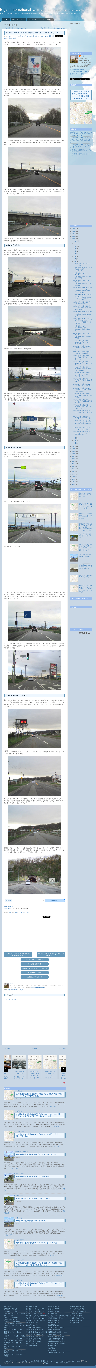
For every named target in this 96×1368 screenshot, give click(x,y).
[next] (63, 1069)
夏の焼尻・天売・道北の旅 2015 (35, 1320)
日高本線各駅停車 (53, 1306)
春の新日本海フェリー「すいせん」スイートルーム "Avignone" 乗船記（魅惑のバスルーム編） (82, 297)
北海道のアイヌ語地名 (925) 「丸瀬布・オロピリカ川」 (82, 384)
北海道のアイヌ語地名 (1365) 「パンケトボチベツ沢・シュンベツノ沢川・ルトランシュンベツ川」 (85, 589)
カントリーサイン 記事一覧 (34, 959)
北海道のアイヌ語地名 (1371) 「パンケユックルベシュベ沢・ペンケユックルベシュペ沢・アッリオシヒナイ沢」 (81, 140)
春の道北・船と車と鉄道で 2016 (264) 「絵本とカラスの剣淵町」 (82, 395)
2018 (73, 454)
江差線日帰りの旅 (53, 1325)
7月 (75, 253)
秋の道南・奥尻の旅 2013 (33, 1327)
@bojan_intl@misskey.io (38, 987)
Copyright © (7, 908)
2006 (73, 484)
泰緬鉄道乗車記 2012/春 (77, 1306)
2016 (73, 459)
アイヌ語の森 (18, 1091)
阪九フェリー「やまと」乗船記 (13, 1323)
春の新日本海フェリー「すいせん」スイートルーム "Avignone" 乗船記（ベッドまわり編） (82, 283)
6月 (75, 256)
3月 (75, 438)
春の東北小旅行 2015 (32, 1322)
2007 (73, 481)
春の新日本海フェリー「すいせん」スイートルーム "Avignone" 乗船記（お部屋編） (82, 314)
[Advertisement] (34, 934)
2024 (73, 234)
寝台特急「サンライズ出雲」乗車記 (58, 1316)
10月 (75, 246)
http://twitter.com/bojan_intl (15, 989)
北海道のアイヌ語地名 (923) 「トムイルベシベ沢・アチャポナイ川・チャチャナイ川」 (82, 423)
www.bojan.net (8, 906)
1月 (75, 443)
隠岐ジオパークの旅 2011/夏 (34, 1334)
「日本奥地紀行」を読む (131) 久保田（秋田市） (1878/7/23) (82, 269)
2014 (73, 464)
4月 (75, 261)
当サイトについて (18, 19)
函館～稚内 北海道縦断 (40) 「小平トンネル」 (33, 1198)
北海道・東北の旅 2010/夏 (33, 1339)
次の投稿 (62, 1048)
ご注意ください (33, 19)
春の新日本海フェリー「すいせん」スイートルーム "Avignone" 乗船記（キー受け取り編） (82, 321)
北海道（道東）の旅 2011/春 (34, 1336)
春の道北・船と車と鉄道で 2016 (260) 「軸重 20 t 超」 (82, 417)
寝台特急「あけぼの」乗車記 (56, 1343)
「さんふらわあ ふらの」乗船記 (13, 1340)
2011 (73, 471)
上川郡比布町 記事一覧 (34, 972)
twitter (31, 1361)
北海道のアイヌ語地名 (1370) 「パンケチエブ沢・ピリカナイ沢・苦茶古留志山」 (81, 146)
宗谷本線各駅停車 (53, 1322)
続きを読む (54, 900)
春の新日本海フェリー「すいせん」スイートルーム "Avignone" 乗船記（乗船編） (82, 328)
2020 (73, 449)
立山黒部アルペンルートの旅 (56, 1352)
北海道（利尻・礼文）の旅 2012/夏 (36, 1332)
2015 (73, 461)
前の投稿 (7, 1048)
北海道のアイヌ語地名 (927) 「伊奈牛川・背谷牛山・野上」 (82, 347)
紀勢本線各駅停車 (53, 1320)
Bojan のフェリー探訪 (10, 1311)
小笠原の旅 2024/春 (31, 1306)
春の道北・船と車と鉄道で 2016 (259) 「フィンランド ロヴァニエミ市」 (82, 433)
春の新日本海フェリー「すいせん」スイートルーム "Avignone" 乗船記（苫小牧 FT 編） (82, 336)
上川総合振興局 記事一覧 (34, 977)
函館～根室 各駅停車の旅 (55, 1339)
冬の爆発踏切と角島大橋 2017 (35, 1311)
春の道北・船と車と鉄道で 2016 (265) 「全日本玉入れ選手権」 (82, 380)
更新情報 (37, 1361)
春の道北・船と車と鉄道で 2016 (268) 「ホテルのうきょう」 (82, 363)
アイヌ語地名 (47, 19)
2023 (73, 236)
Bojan (83, 56)
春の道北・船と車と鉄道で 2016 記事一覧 (34, 968)
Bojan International (16, 9)
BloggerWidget (62, 1297)
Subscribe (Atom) (65, 1361)
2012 (73, 469)
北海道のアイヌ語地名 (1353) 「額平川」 (85, 576)
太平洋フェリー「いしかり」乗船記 (14, 1336)
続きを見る (53, 1106)
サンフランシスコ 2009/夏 (78, 1311)
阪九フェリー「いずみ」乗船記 (13, 1330)
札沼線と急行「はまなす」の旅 (57, 1332)
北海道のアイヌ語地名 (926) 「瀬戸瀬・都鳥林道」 (81, 352)
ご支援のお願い (64, 1363)
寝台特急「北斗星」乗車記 (56, 1336)
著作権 (43, 1361)
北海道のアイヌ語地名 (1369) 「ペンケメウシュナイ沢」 (37, 1243)
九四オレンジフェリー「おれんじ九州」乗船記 (11, 1316)
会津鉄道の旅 (52, 1346)
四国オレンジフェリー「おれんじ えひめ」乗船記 (12, 1320)
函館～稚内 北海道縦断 (21, 1151)
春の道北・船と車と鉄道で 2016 (38, 36)
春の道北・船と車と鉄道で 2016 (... (15, 28)
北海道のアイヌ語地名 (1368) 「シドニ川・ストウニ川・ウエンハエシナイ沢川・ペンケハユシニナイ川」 (85, 547)
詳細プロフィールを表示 (77, 74)
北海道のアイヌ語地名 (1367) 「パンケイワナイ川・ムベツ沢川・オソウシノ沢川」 (85, 506)
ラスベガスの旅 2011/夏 (77, 1309)
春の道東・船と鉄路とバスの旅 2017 (37, 1316)
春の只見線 (51, 1348)
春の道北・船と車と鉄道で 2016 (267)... (53, 28)
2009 (73, 476)
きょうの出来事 (75, 1322)
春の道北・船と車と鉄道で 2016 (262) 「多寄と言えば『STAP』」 (82, 406)
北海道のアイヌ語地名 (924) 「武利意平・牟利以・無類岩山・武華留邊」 (82, 389)
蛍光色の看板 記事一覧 (34, 964)
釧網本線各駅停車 (53, 1311)
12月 (75, 241)
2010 (73, 474)
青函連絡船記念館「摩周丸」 (56, 1341)
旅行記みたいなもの (76, 1320)
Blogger (46, 1363)
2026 (73, 229)
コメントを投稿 (11, 999)
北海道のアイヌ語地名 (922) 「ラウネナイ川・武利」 (81, 428)
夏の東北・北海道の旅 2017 (34, 1313)
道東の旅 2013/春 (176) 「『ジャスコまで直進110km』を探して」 (85, 566)
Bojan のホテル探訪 (76, 1316)
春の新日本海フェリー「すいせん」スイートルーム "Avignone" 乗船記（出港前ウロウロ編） (82, 275)
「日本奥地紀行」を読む (77, 1318)
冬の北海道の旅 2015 (32, 1325)
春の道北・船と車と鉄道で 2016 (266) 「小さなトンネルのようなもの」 (82, 374)
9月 (75, 248)
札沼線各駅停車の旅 (54, 1329)
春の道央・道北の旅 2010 (33, 1341)
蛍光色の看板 (24, 36)
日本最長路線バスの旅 (54, 1334)
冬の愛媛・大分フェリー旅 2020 (35, 1309)
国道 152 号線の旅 (31, 1343)
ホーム (6, 19)
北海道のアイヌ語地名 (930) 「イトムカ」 (81, 264)
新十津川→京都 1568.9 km (56, 1327)
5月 (75, 258)
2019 (73, 451)
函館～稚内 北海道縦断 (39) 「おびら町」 (31, 1221)
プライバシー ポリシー (52, 1361)
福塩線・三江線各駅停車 (55, 1318)
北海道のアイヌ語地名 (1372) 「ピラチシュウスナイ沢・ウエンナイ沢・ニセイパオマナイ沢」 (81, 133)
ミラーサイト (54, 1363)
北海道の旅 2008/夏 (31, 1346)
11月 (75, 243)
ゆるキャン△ (76, 1361)
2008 (73, 479)
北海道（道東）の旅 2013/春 (34, 1329)
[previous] (6, 1069)
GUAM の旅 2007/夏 (76, 1313)
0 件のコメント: (26, 912)
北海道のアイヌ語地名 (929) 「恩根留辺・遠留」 (81, 302)
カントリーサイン (13, 36)
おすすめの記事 (19, 1131)
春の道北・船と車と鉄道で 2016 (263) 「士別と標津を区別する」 (82, 401)
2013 (73, 466)
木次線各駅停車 (52, 1313)
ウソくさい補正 (19, 1173)
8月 (75, 251)
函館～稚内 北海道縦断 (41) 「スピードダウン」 (34, 1176)
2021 (73, 446)
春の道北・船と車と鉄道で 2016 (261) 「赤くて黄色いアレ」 (82, 412)
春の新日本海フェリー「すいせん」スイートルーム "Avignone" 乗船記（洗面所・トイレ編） (82, 290)
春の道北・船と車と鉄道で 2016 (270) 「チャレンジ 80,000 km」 (81, 342)
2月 (75, 440)
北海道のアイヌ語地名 (10, 1309)
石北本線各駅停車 (53, 1309)
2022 (73, 239)
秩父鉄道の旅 (52, 1350)
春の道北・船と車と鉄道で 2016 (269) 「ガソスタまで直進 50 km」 (82, 357)
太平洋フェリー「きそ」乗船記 (13, 1338)
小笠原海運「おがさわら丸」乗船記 (14, 1313)
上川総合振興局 (12, 38)
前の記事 (8, 900)
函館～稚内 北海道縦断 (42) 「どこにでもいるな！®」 (36, 1154)
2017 (73, 456)
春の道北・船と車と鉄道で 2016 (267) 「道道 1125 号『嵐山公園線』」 (82, 368)
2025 (73, 231)
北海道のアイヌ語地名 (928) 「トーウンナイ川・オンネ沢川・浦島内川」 (82, 307)
